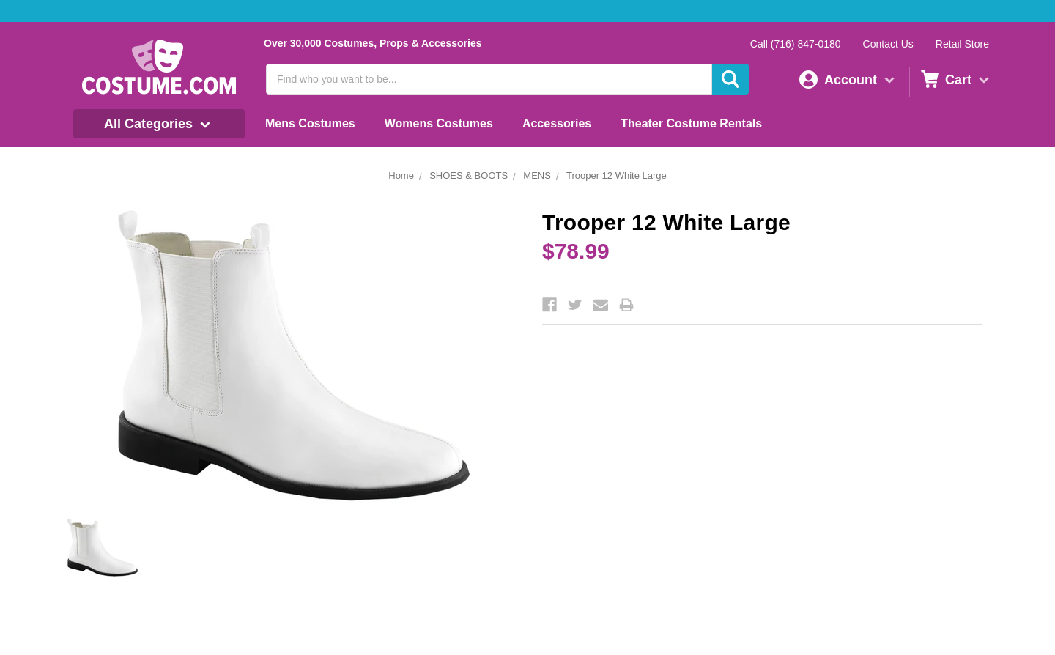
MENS (537, 175)
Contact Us (888, 44)
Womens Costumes (439, 123)
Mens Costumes (310, 123)
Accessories (556, 123)
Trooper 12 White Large (616, 175)
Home (401, 175)
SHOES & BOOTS (468, 175)
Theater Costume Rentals (691, 123)
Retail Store (962, 44)
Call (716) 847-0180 (795, 44)
